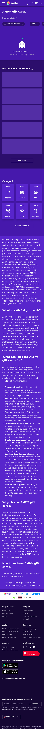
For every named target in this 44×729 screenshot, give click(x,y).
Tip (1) (34, 24)
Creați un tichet (7, 634)
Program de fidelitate (30, 616)
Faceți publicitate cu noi (10, 650)
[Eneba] (12, 3)
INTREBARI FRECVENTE (10, 629)
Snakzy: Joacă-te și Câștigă (32, 637)
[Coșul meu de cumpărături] (36, 3)
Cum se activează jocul (10, 631)
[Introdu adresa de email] (15, 704)
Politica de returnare (9, 637)
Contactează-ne (7, 613)
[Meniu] (3, 3)
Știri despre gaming (29, 629)
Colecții (25, 613)
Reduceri (26, 619)
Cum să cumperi (28, 610)
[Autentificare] (41, 3)
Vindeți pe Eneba (8, 647)
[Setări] (11, 717)
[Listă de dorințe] (31, 3)
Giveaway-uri (27, 631)
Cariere (4, 616)
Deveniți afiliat (27, 634)
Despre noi (6, 610)
